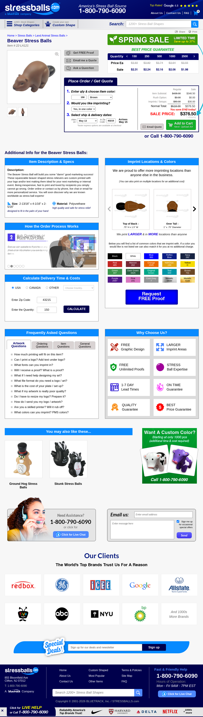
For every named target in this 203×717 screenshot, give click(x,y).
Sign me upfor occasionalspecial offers (185, 524)
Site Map (126, 675)
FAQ (186, 13)
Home (63, 670)
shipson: (73, 120)
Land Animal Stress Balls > (51, 35)
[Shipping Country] (78, 288)
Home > (12, 35)
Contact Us (173, 13)
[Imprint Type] (83, 109)
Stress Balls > (26, 35)
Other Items (96, 681)
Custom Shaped (98, 670)
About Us (157, 13)
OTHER (53, 287)
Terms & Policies (131, 670)
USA (16, 287)
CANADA (33, 287)
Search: (116, 24)
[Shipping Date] (87, 120)
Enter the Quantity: (23, 309)
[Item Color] (100, 97)
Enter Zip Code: (21, 299)
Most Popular (97, 675)
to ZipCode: (102, 120)
